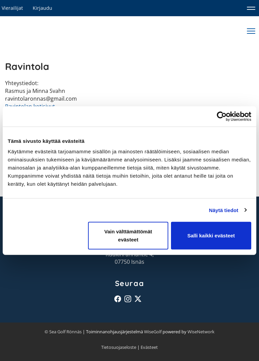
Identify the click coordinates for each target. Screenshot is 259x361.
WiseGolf (153, 332)
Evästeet (149, 347)
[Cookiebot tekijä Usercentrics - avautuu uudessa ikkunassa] (221, 116)
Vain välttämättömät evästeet (128, 235)
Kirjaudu (42, 8)
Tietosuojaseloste (118, 347)
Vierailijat (12, 8)
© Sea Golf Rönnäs (63, 332)
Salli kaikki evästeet (211, 235)
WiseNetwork (201, 332)
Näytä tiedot (223, 210)
